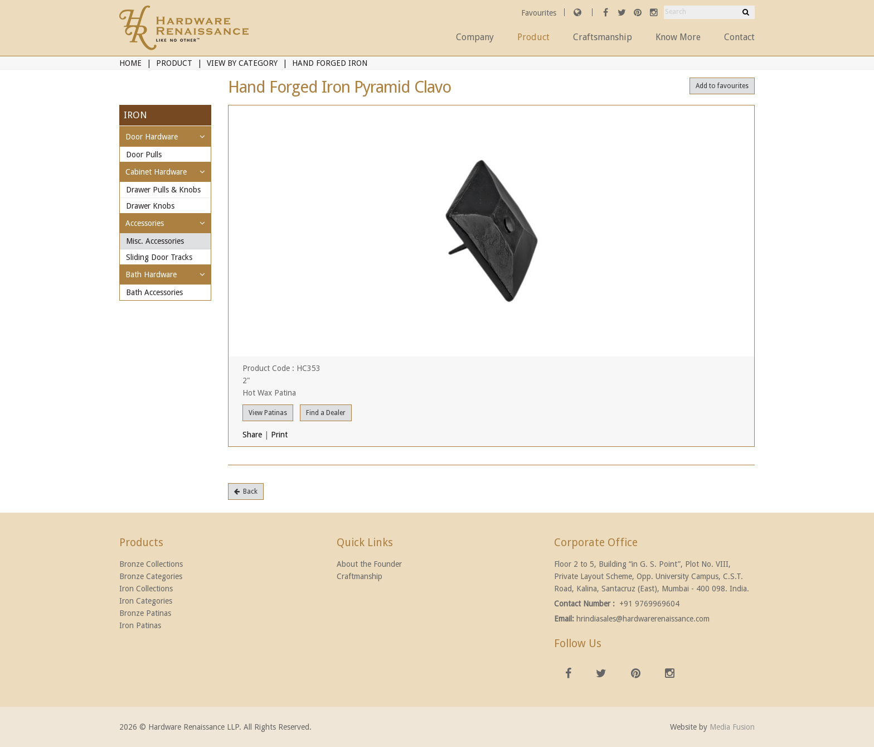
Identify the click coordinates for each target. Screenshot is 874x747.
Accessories (144, 223)
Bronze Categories (150, 576)
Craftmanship (359, 576)
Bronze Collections (151, 564)
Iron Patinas (140, 625)
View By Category (242, 63)
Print (279, 434)
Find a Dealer (326, 413)
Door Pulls (144, 154)
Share (252, 434)
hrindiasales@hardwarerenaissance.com (643, 618)
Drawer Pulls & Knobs (163, 189)
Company (475, 37)
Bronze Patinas (145, 613)
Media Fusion (732, 726)
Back (246, 491)
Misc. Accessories (155, 241)
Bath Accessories (154, 292)
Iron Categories (145, 600)
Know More (678, 37)
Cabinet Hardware (156, 171)
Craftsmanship (602, 37)
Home (130, 63)
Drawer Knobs (150, 205)
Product (533, 37)
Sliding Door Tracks (159, 257)
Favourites (540, 12)
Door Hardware (151, 136)
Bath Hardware (151, 274)
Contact (739, 37)
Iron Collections (146, 588)
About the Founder (369, 564)
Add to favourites (722, 86)
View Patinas (268, 413)
